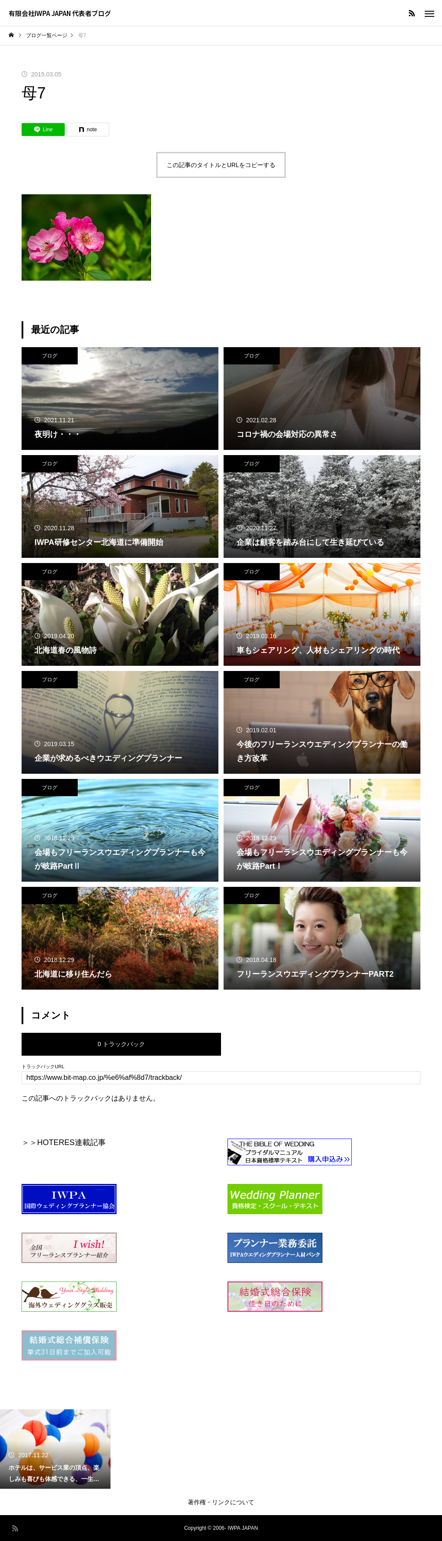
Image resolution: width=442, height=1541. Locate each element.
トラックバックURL (43, 1066)
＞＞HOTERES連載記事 (64, 1142)
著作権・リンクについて (221, 1502)
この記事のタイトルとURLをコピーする (221, 164)
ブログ (49, 356)
